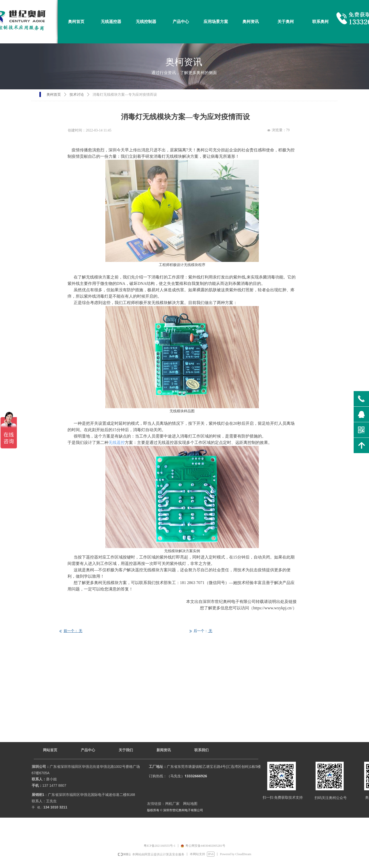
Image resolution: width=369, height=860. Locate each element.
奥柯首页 (54, 94)
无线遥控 (116, 442)
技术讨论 (77, 94)
